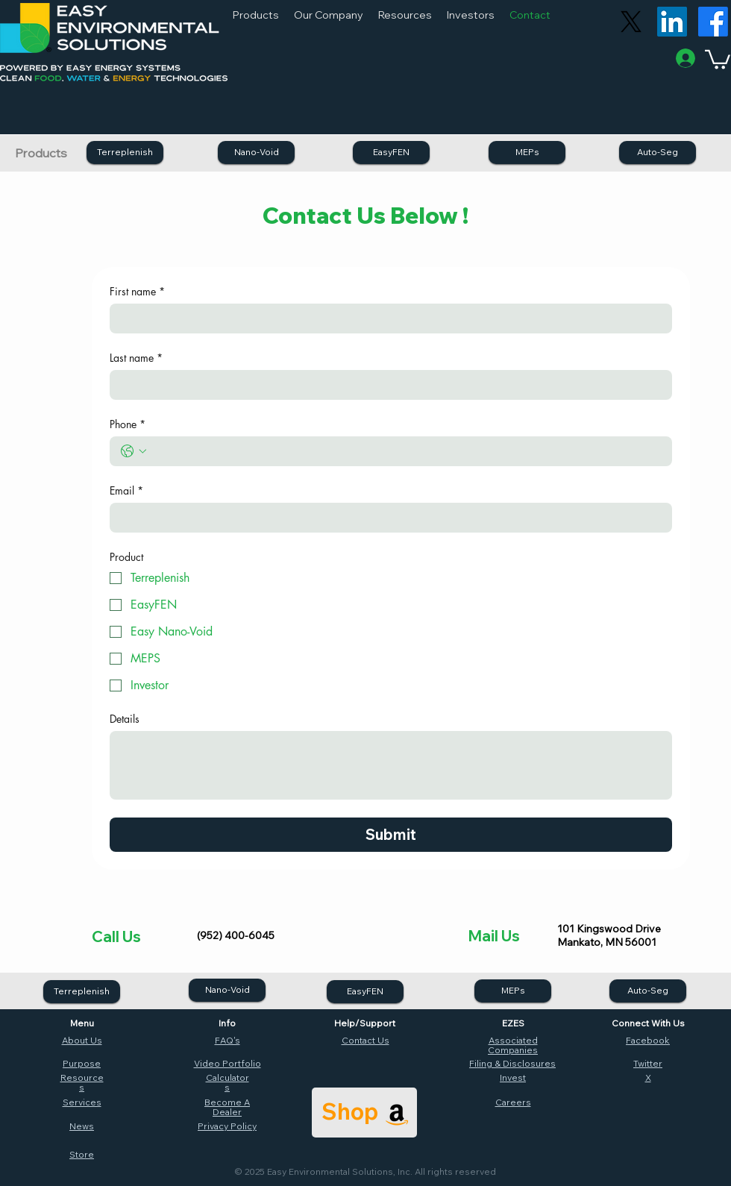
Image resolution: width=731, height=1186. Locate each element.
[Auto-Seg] (657, 152)
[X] (631, 22)
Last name (136, 357)
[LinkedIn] (672, 22)
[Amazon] (397, 1114)
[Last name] (386, 385)
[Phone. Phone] (405, 451)
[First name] (386, 318)
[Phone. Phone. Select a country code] (133, 451)
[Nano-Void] (256, 152)
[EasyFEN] (391, 152)
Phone (127, 424)
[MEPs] (527, 152)
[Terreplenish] (125, 152)
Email (126, 490)
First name (137, 291)
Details (124, 718)
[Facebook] (713, 22)
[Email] (386, 518)
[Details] (391, 765)
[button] (255, 15)
